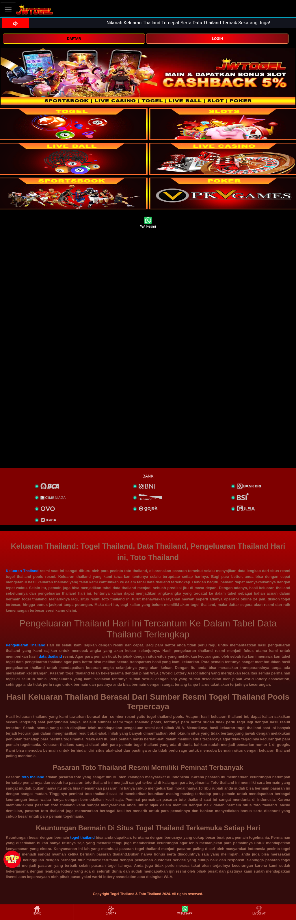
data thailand (50, 656)
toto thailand (33, 777)
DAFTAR (74, 39)
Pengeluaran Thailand (25, 645)
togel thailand (82, 837)
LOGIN (217, 39)
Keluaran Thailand (22, 571)
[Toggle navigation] (8, 9)
